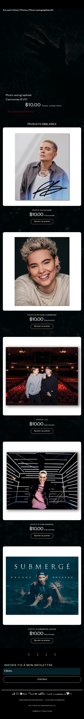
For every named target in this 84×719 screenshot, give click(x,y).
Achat (15, 69)
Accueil (7, 69)
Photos (24, 69)
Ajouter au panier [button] (42, 280)
